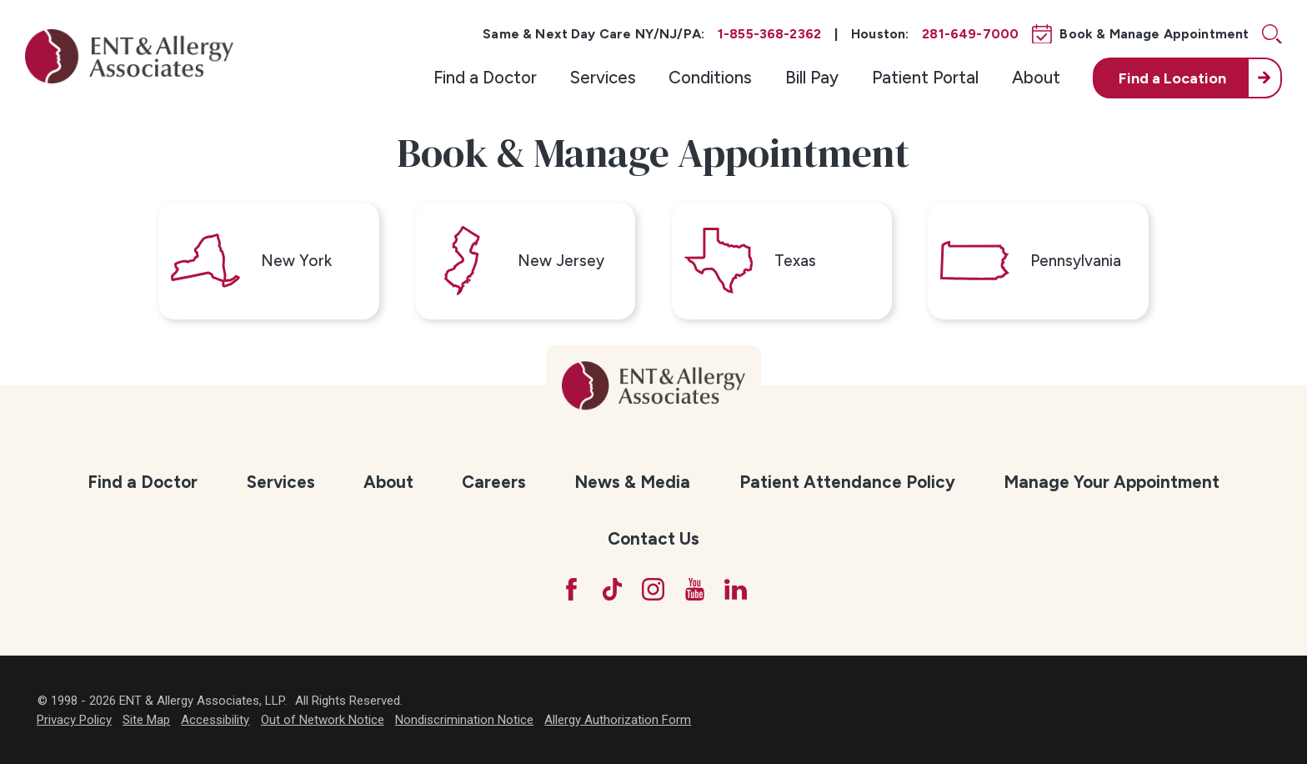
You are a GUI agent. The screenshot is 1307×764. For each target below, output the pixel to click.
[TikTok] (612, 589)
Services (603, 77)
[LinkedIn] (735, 589)
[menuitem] (485, 77)
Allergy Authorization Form (617, 719)
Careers (494, 481)
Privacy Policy (74, 719)
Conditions (710, 77)
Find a (1172, 78)
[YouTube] (695, 589)
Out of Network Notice (322, 719)
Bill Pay (812, 77)
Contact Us (653, 538)
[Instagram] (653, 589)
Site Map (146, 719)
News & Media (632, 481)
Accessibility (215, 719)
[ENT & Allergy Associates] (129, 56)
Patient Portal (925, 77)
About (1036, 77)
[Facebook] (571, 589)
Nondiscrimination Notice (464, 719)
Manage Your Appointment (1111, 481)
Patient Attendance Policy (847, 481)
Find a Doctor (485, 77)
